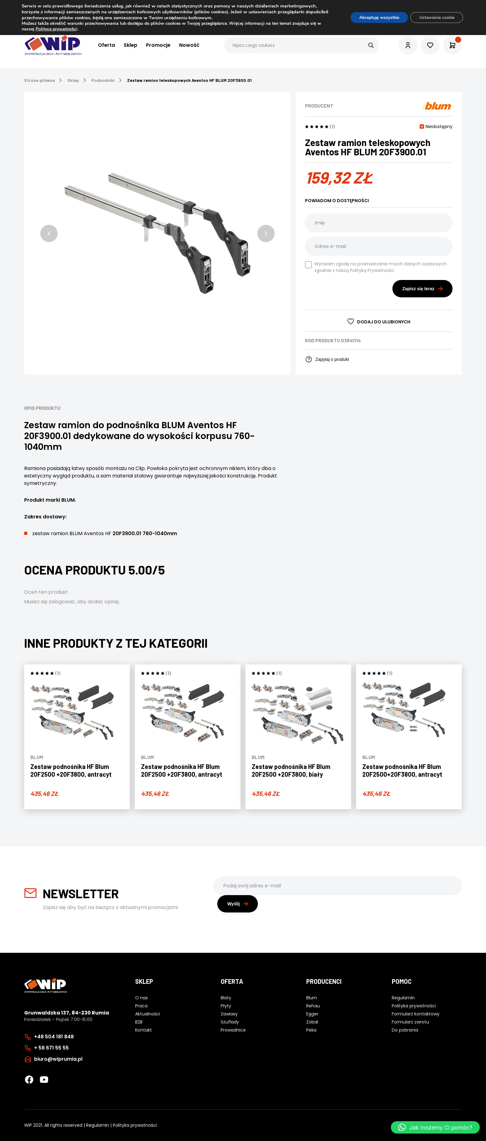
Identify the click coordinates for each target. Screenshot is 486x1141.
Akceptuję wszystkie (375, 17)
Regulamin (97, 1125)
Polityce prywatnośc (56, 29)
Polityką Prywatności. (372, 270)
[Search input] (301, 45)
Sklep (130, 45)
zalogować (62, 601)
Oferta (106, 45)
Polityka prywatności (135, 1125)
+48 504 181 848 (54, 1036)
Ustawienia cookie (435, 17)
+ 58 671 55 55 (51, 1047)
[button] (49, 233)
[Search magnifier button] (371, 45)
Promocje (158, 45)
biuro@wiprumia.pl (58, 1059)
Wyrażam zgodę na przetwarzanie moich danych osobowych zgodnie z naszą (376, 267)
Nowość (189, 45)
